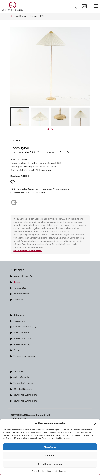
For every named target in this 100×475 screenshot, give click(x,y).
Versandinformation (23, 383)
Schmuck (18, 299)
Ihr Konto (18, 371)
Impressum (63, 471)
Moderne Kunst (21, 293)
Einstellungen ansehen (50, 464)
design (33, 16)
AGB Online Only (21, 344)
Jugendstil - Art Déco (24, 276)
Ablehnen (50, 455)
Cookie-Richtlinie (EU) (24, 326)
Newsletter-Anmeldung (25, 400)
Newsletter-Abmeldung (25, 395)
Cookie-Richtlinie (39, 471)
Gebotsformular (21, 377)
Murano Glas (19, 288)
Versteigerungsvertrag (24, 356)
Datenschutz (52, 471)
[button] (95, 423)
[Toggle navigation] (96, 6)
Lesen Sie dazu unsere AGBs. (27, 250)
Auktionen (21, 16)
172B (42, 16)
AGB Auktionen (21, 332)
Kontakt (17, 350)
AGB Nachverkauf (22, 338)
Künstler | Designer (23, 389)
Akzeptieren (50, 447)
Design (17, 282)
